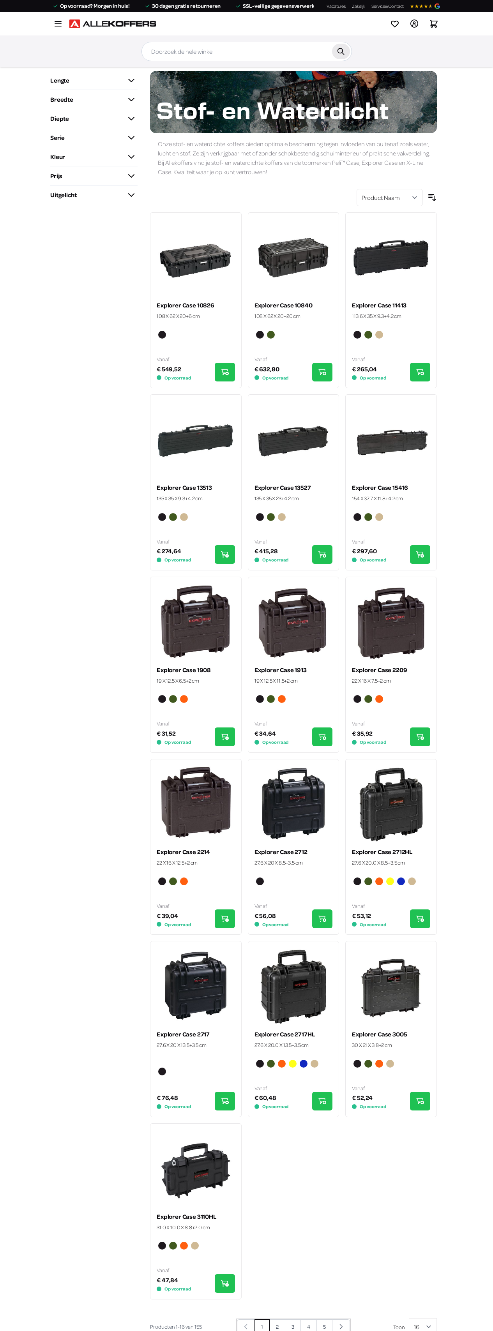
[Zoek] (341, 51)
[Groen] (271, 335)
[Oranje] (184, 700)
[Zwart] (162, 335)
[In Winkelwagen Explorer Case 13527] (322, 554)
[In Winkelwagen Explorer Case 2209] (420, 736)
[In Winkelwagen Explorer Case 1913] (322, 736)
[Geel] (390, 882)
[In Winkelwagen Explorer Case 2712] (322, 918)
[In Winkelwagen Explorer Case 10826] (225, 372)
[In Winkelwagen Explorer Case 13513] (225, 554)
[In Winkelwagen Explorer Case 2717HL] (322, 1101)
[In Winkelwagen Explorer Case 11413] (420, 372)
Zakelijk (358, 6)
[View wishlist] (395, 24)
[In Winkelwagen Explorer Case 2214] (225, 918)
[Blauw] (401, 882)
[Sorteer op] (390, 197)
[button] (94, 80)
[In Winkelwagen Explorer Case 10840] (322, 372)
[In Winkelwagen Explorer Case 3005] (420, 1101)
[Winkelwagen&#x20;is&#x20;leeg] (434, 24)
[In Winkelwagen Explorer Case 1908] (225, 736)
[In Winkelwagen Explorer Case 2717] (225, 1101)
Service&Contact (387, 6)
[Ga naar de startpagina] (112, 23)
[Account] (414, 24)
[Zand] (379, 335)
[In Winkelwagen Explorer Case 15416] (420, 554)
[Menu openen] (58, 23)
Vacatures (336, 6)
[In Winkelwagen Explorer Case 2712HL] (420, 918)
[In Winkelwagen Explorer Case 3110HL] (225, 1283)
